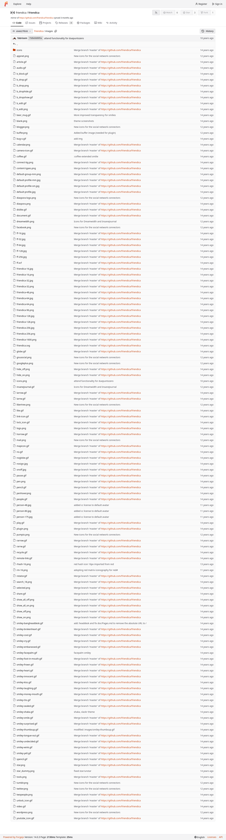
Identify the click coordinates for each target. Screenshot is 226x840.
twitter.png (20, 788)
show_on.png (22, 617)
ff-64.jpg (19, 245)
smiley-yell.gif (22, 753)
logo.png (19, 428)
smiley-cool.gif (22, 635)
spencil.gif (20, 759)
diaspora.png (22, 203)
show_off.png (22, 611)
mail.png (19, 440)
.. (15, 44)
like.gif (18, 410)
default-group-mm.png (27, 174)
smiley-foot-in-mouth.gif (27, 658)
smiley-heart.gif (23, 670)
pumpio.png (21, 534)
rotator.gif (20, 575)
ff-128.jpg (20, 250)
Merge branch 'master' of (87, 50)
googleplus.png (23, 363)
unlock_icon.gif (22, 800)
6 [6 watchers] (177, 12)
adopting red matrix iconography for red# (96, 570)
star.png (19, 765)
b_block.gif (20, 73)
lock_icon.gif (21, 422)
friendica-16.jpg (23, 268)
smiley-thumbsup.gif (25, 729)
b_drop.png (21, 85)
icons (17, 50)
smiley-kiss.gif (22, 682)
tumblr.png (20, 782)
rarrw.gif (19, 546)
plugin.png (20, 528)
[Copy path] (55, 31)
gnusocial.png (22, 357)
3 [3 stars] (194, 12)
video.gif (19, 806)
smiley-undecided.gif (25, 741)
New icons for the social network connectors (97, 55)
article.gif (19, 61)
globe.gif (19, 351)
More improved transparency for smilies (95, 115)
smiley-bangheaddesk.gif (28, 623)
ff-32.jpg (19, 239)
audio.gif (19, 67)
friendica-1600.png (24, 339)
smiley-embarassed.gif (26, 646)
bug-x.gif (19, 138)
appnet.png (21, 55)
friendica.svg (21, 345)
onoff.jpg (19, 469)
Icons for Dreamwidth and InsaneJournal (95, 221)
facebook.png (22, 227)
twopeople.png (22, 794)
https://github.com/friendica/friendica (36, 17)
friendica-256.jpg (23, 327)
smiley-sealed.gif (23, 705)
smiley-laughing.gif (25, 688)
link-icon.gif (21, 416)
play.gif (18, 522)
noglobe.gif (21, 457)
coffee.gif (19, 156)
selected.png (21, 587)
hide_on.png (21, 375)
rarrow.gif (20, 540)
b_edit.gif (19, 103)
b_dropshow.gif (23, 97)
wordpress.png (22, 812)
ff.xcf (17, 262)
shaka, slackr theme (84, 711)
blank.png (20, 120)
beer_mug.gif (22, 115)
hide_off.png (21, 369)
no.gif (18, 451)
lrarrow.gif (20, 434)
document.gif (22, 215)
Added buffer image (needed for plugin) (95, 132)
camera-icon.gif (23, 150)
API (220, 837)
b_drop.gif (20, 79)
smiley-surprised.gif (25, 723)
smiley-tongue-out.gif (26, 735)
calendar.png (21, 144)
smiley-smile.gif (23, 717)
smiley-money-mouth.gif (27, 694)
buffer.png (20, 132)
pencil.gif (19, 487)
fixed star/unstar (82, 770)
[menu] (199, 837)
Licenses (211, 837)
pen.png (19, 481)
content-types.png (24, 168)
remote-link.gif (22, 558)
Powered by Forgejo (13, 837)
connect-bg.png (23, 162)
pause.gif (19, 475)
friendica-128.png (24, 321)
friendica (21, 12)
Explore (17, 3)
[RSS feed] (156, 12)
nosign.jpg (20, 463)
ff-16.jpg (19, 233)
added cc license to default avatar (91, 505)
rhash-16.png (22, 564)
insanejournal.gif (23, 386)
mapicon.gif (21, 445)
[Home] (6, 4)
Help (28, 3)
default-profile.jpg (24, 191)
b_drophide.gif (22, 91)
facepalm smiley (82, 652)
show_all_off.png (23, 599)
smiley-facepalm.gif (25, 652)
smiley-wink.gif (22, 747)
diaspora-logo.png (24, 197)
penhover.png (22, 493)
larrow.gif (20, 392)
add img (78, 138)
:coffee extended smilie (86, 156)
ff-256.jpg (20, 256)
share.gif (19, 593)
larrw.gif (19, 398)
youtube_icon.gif (23, 818)
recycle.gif (20, 552)
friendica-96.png (23, 310)
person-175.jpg (22, 516)
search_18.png (22, 581)
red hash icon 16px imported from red (94, 564)
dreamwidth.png (23, 221)
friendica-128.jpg (23, 315)
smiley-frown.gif (23, 664)
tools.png (20, 776)
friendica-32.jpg (23, 280)
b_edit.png (20, 109)
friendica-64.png (23, 304)
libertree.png (21, 404)
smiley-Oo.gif (21, 700)
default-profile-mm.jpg (26, 180)
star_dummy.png (23, 770)
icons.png (20, 380)
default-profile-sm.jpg (26, 185)
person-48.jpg (22, 505)
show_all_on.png (23, 605)
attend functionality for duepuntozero (64, 38)
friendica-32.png (23, 286)
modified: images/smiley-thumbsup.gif (94, 729)
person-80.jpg (22, 510)
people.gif (20, 499)
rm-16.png (20, 570)
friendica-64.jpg (23, 298)
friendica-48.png (23, 292)
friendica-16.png (23, 274)
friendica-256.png (24, 333)
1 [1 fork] (212, 12)
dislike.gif (20, 209)
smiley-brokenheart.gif (26, 629)
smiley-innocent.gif (25, 676)
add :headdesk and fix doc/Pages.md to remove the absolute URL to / (110, 623)
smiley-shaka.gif (23, 711)
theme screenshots (84, 120)
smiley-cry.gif (21, 640)
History (208, 31)
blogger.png (21, 126)
